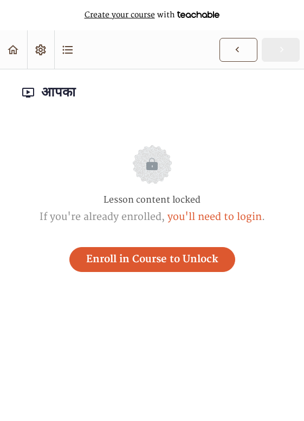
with (152, 15)
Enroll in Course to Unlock (152, 259)
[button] (13, 49)
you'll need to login (214, 217)
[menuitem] (40, 49)
